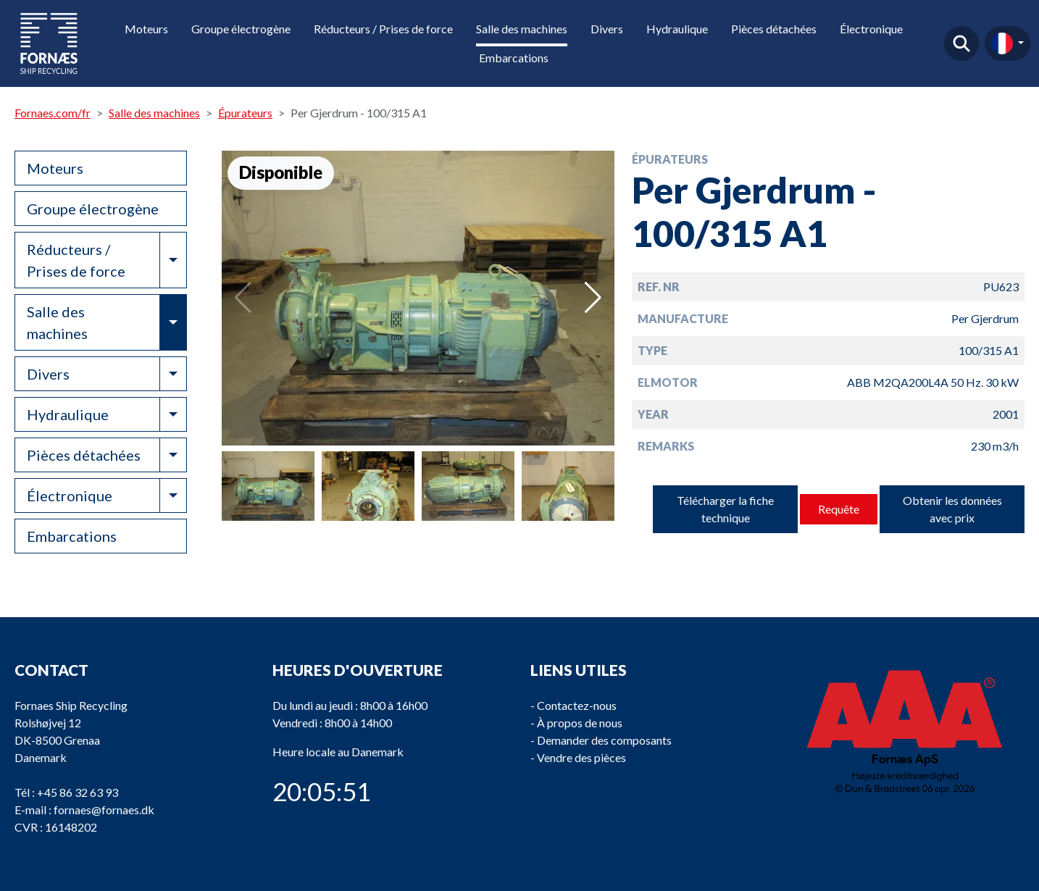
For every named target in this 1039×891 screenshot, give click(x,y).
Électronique (871, 28)
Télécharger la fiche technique (725, 508)
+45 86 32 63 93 (77, 792)
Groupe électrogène (241, 28)
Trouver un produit (961, 43)
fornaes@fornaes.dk (104, 809)
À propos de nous (579, 722)
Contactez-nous (577, 705)
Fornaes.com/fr (52, 113)
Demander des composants (604, 740)
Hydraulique (677, 28)
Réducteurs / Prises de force (383, 28)
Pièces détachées (774, 28)
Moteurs (146, 28)
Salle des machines (521, 28)
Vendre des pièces (581, 757)
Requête (838, 509)
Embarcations (513, 57)
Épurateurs (245, 113)
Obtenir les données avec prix (952, 508)
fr (1002, 43)
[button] (593, 298)
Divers (607, 28)
